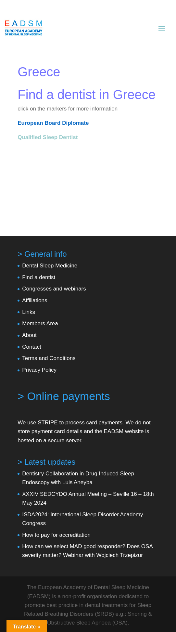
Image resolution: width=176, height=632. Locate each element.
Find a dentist (38, 277)
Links (28, 312)
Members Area (40, 323)
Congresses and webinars (54, 289)
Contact (31, 347)
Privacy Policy (39, 370)
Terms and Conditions (48, 358)
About (29, 335)
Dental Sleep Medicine (49, 266)
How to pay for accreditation (56, 535)
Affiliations (34, 300)
